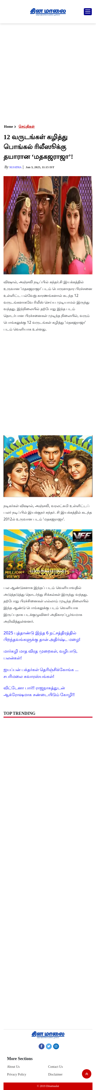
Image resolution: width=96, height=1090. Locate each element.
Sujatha (15, 167)
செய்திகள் (26, 126)
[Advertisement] (48, 74)
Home (8, 126)
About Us (13, 1066)
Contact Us (55, 1066)
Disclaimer (55, 1074)
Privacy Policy (16, 1074)
